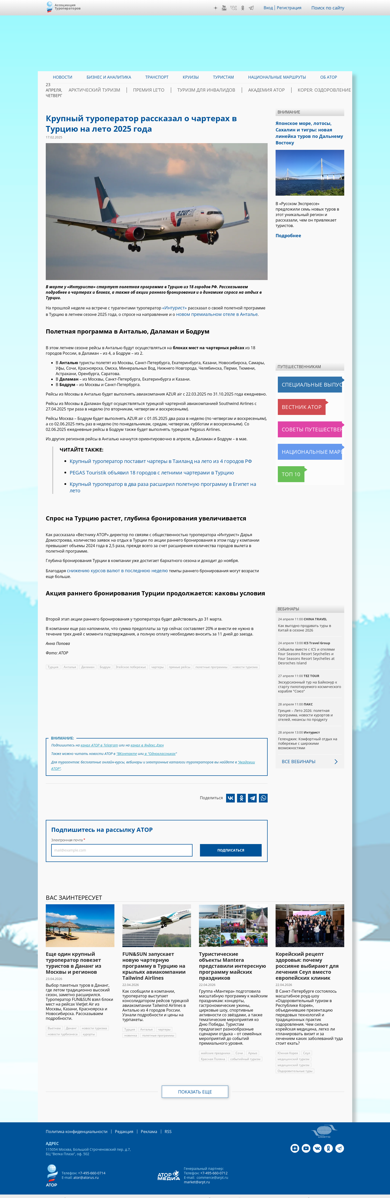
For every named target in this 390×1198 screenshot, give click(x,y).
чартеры (156, 664)
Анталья (69, 664)
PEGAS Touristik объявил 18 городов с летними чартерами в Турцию (152, 470)
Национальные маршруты (304, 447)
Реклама (139, 1126)
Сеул (306, 1048)
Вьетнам (54, 1023)
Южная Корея (288, 1048)
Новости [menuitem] (62, 77)
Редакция (116, 1126)
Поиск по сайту (329, 7)
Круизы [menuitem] (191, 77)
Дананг (70, 1023)
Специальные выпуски (301, 379)
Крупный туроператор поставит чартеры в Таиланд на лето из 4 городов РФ (162, 459)
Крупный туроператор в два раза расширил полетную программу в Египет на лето (164, 485)
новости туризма (244, 664)
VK (237, 7)
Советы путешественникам (305, 424)
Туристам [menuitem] (223, 77)
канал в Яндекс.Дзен (146, 741)
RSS (156, 1126)
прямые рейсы (178, 664)
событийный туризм (244, 1054)
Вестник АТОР (292, 402)
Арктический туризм (130, 90)
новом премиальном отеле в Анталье (209, 312)
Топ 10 (286, 469)
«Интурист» (173, 307)
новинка (181, 1024)
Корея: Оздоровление (320, 90)
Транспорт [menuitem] (156, 77)
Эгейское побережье (130, 664)
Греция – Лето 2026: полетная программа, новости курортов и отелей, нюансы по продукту (305, 710)
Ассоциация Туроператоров (68, 6)
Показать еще (195, 1086)
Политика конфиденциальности (73, 1126)
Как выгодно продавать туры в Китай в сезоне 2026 (309, 623)
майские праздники (215, 1048)
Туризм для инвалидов (222, 90)
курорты (88, 1029)
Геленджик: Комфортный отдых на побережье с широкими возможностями (307, 738)
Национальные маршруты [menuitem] (277, 77)
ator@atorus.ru (85, 1172)
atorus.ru (298, 1193)
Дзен (219, 7)
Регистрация (293, 7)
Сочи (239, 1048)
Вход (272, 7)
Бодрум (103, 664)
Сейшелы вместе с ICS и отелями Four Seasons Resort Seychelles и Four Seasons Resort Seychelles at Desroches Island (309, 651)
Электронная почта (67, 833)
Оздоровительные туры (295, 1066)
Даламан (87, 664)
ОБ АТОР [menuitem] (328, 77)
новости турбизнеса (62, 1029)
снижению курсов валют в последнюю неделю (112, 568)
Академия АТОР (272, 90)
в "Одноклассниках (160, 749)
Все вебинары (297, 756)
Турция (53, 664)
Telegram (254, 7)
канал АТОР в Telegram (99, 741)
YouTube (227, 8)
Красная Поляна (213, 1054)
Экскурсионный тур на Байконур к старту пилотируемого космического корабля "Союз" (309, 681)
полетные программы (211, 664)
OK (246, 8)
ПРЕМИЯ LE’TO (175, 90)
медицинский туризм (293, 1054)
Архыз (251, 1048)
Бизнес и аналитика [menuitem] (109, 77)
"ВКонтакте (126, 749)
